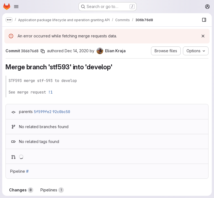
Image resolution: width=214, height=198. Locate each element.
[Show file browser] (204, 19)
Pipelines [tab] (52, 190)
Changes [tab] (21, 190)
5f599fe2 (42, 111)
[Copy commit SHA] (42, 51)
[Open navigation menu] (16, 6)
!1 (50, 92)
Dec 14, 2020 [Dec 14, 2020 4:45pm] (77, 50)
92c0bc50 (61, 111)
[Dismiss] (203, 36)
